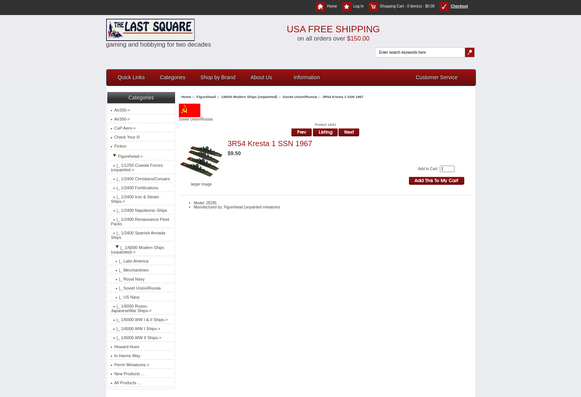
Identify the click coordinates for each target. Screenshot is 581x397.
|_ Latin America (129, 261)
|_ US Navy (125, 297)
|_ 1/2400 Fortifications (134, 188)
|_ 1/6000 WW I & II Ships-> (139, 319)
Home (326, 6)
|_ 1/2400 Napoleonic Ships (139, 210)
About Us (261, 77)
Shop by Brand (218, 77)
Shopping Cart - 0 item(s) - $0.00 (402, 6)
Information (307, 77)
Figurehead (206, 97)
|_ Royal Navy (128, 279)
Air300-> (120, 119)
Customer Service (436, 77)
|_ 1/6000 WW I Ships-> (135, 328)
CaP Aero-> (123, 128)
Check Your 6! (125, 137)
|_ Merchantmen (130, 270)
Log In (353, 6)
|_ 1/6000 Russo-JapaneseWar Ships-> (131, 308)
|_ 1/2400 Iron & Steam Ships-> (135, 199)
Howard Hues (125, 346)
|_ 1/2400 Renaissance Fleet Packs (140, 221)
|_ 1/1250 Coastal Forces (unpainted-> (137, 167)
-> (127, 156)
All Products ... (126, 382)
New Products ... (128, 373)
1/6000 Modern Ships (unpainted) (249, 97)
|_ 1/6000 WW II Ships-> (136, 337)
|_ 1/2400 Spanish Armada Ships (138, 235)
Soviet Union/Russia (299, 97)
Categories (173, 77)
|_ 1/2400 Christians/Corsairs (140, 179)
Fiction (118, 146)
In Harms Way (125, 355)
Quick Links (131, 77)
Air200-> (120, 110)
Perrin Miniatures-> (130, 364)
